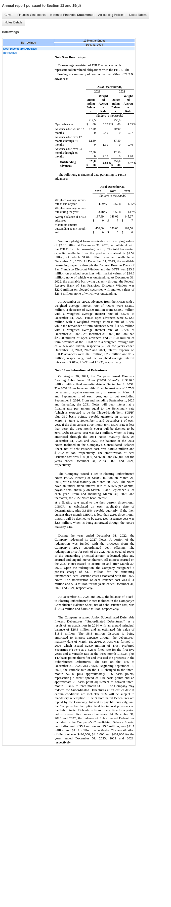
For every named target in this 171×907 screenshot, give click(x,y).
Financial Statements (31, 15)
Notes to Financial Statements (71, 15)
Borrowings (10, 52)
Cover (9, 15)
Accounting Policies (111, 15)
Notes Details (13, 22)
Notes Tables (138, 15)
